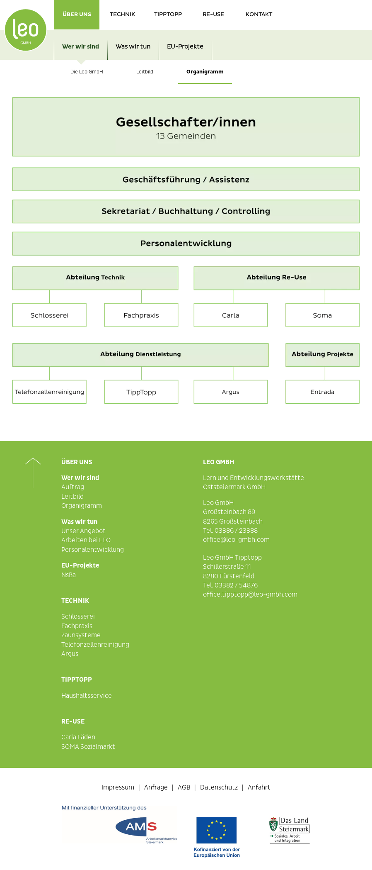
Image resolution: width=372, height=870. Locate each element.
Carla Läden (78, 737)
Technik (75, 601)
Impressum (117, 787)
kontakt (259, 14)
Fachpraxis (76, 626)
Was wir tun (133, 46)
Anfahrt (259, 787)
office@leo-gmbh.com (236, 540)
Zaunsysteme (81, 635)
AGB (184, 787)
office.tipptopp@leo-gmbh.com (250, 594)
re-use (213, 14)
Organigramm (205, 72)
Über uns (77, 14)
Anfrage (156, 787)
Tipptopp (168, 14)
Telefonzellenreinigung (95, 645)
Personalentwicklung (92, 550)
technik (122, 14)
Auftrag (72, 487)
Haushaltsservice (86, 696)
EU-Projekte (185, 46)
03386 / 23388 (236, 530)
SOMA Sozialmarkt (88, 747)
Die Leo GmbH (86, 72)
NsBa (68, 575)
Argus (69, 654)
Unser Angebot (83, 531)
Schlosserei (78, 616)
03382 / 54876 (236, 585)
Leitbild (144, 72)
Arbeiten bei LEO (86, 540)
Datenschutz (219, 787)
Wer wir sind (80, 46)
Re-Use (73, 721)
